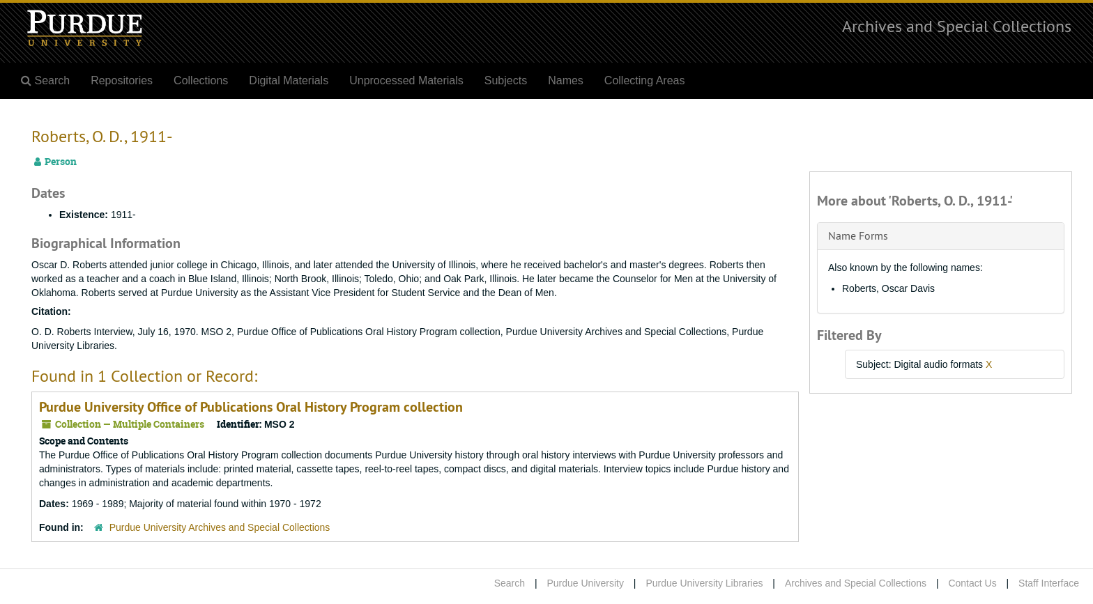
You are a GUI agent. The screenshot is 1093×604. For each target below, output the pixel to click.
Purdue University (585, 583)
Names (565, 80)
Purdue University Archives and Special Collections (219, 527)
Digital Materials (288, 80)
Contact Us (972, 583)
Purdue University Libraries (704, 583)
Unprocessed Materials (406, 80)
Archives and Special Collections (956, 25)
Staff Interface (1048, 583)
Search (509, 583)
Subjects (505, 80)
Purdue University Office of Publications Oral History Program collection (251, 407)
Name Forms (858, 235)
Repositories (122, 80)
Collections (201, 80)
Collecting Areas (644, 80)
